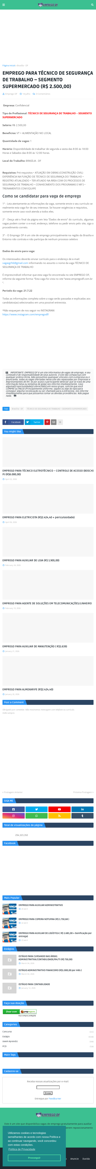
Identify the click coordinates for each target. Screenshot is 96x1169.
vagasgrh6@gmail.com (15, 263)
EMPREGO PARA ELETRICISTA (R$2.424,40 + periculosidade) (38, 517)
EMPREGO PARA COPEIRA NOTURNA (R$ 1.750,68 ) (44, 919)
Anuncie (74, 1158)
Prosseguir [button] (34, 1157)
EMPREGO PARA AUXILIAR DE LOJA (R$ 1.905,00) (30, 560)
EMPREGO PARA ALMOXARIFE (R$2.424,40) (27, 689)
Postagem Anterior (13, 792)
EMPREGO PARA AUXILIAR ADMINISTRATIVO (41, 905)
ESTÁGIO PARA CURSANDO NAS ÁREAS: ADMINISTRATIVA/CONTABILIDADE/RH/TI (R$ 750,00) (45, 958)
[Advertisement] (48, 37)
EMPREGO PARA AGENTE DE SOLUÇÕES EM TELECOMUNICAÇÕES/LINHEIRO (47, 603)
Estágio (48, 1037)
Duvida (86, 1158)
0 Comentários (43, 93)
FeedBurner (55, 1098)
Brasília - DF (22, 65)
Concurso (48, 1032)
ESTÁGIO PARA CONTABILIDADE (34, 984)
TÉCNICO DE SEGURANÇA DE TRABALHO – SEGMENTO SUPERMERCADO (57, 409)
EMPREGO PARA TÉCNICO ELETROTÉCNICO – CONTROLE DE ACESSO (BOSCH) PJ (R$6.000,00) (48, 472)
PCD (48, 1046)
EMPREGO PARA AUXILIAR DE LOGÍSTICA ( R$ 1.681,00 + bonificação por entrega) (55, 935)
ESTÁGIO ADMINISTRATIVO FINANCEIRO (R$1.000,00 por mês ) (50, 970)
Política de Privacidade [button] (21, 1149)
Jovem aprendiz (48, 1041)
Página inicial (8, 65)
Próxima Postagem (82, 792)
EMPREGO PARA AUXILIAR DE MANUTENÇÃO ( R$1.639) (34, 646)
